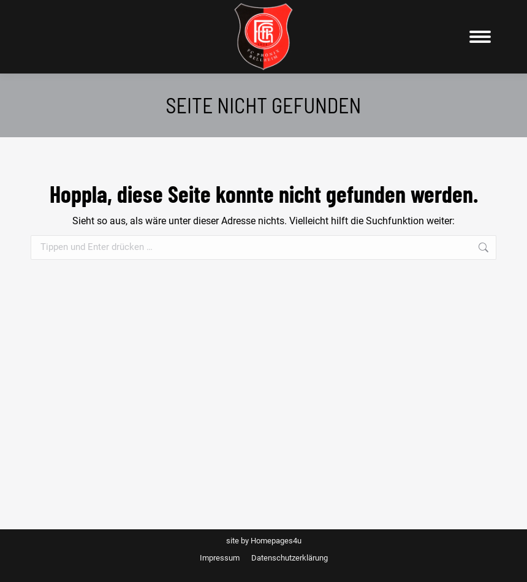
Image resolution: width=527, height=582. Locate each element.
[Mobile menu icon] (480, 36)
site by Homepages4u (263, 540)
